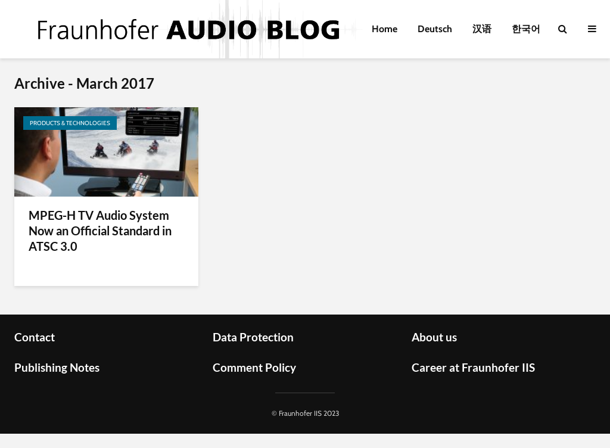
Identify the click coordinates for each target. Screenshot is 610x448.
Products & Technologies (70, 123)
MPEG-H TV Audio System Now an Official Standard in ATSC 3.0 (100, 230)
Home (384, 29)
